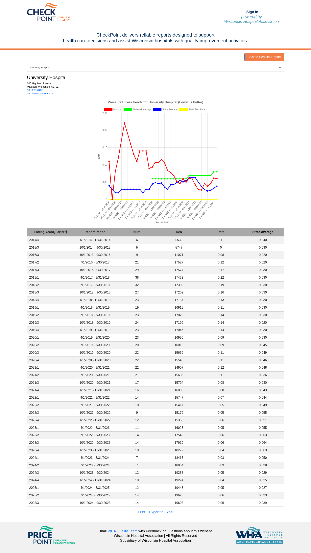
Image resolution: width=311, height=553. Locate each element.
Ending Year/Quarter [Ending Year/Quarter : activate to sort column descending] (50, 232)
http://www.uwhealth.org (40, 93)
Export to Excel (161, 512)
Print (141, 512)
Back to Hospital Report (264, 57)
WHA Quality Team (123, 531)
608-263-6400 (35, 90)
